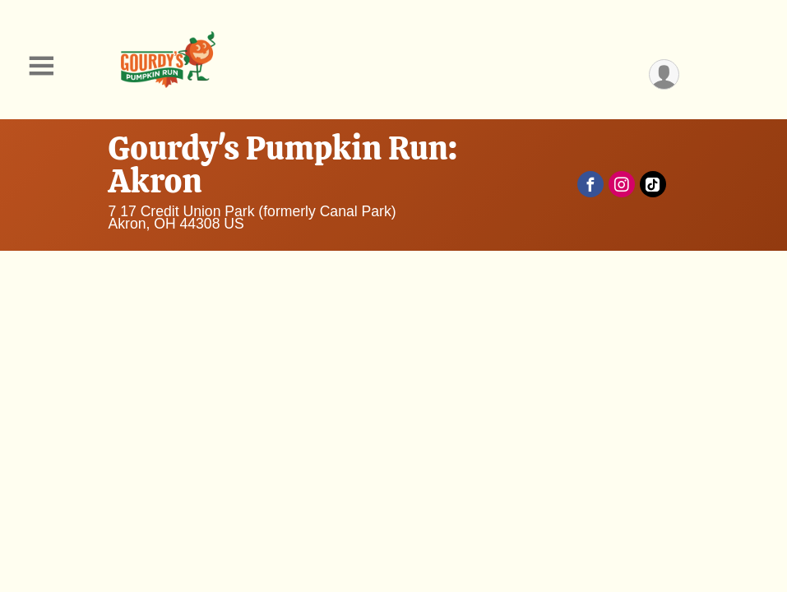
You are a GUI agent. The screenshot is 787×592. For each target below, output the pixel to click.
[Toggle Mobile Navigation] (41, 66)
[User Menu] (664, 74)
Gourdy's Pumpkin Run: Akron (283, 164)
